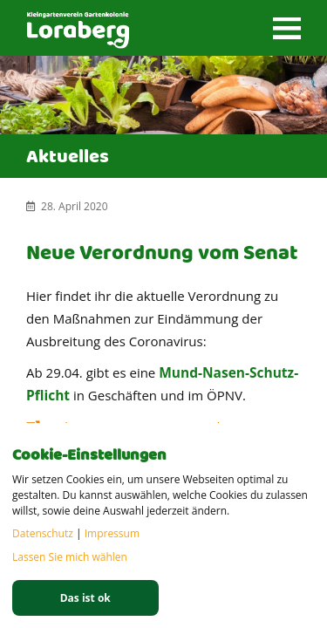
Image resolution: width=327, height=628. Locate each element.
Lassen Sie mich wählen (69, 557)
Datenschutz (42, 533)
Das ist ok (85, 597)
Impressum (112, 533)
